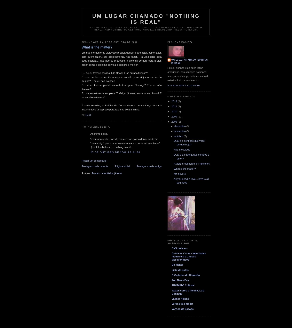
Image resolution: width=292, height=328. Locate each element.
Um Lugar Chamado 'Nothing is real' (189, 61)
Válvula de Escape (183, 308)
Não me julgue (182, 149)
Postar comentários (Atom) (106, 173)
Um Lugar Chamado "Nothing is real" (146, 19)
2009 (174, 116)
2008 (174, 121)
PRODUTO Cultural (183, 285)
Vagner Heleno (180, 298)
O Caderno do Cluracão (186, 275)
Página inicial (122, 166)
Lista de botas (180, 270)
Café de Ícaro (180, 248)
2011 (174, 106)
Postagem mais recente (95, 166)
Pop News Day (180, 280)
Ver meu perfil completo (184, 86)
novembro (180, 131)
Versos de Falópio (182, 303)
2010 (174, 111)
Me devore (180, 173)
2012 (174, 101)
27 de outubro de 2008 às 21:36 (115, 152)
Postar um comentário (94, 160)
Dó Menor (177, 264)
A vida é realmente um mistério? (192, 163)
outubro (179, 136)
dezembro (180, 126)
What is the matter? (185, 168)
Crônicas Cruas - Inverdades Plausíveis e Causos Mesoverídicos (189, 256)
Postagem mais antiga (149, 166)
